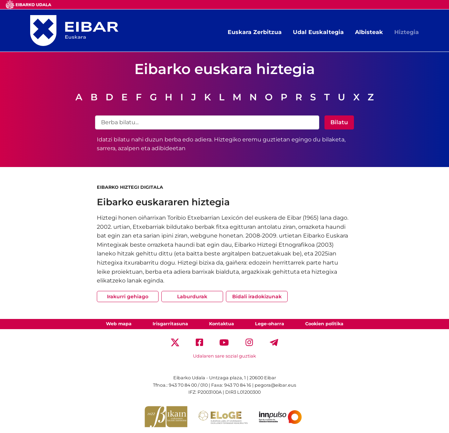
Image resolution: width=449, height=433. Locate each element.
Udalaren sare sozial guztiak (224, 356)
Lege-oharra (269, 323)
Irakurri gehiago (127, 296)
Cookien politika (324, 323)
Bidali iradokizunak (257, 296)
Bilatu (339, 122)
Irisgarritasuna (170, 323)
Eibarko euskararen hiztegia (163, 202)
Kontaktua (221, 323)
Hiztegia (406, 32)
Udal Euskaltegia (318, 32)
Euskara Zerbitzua (255, 32)
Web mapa (119, 323)
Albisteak (369, 32)
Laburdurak (192, 296)
